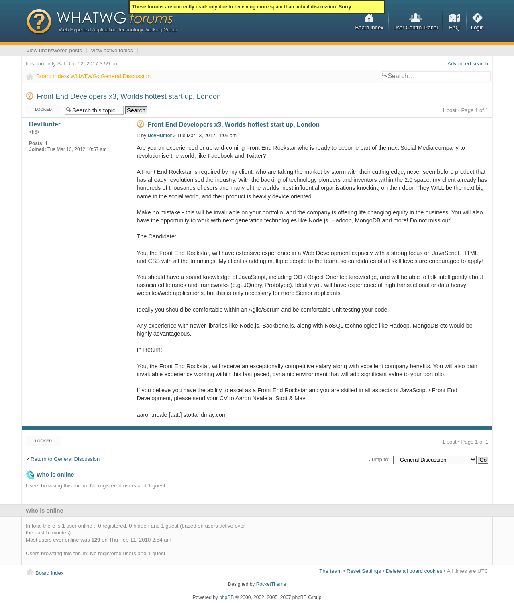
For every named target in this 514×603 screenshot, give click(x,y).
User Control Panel (415, 27)
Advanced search (467, 64)
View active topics (112, 50)
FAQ (454, 27)
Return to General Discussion (65, 459)
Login (477, 27)
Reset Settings (364, 571)
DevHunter (160, 136)
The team (330, 571)
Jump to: (379, 459)
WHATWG (84, 76)
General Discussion (125, 76)
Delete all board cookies (414, 571)
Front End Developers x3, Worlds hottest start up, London (129, 96)
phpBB (226, 597)
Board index (369, 27)
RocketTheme (271, 584)
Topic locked (43, 110)
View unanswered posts (54, 50)
